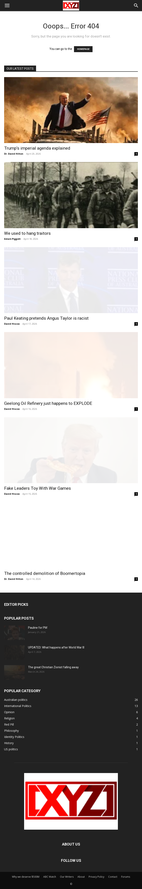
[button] (7, 5)
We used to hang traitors (27, 233)
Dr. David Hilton (13, 153)
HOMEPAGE (83, 49)
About (81, 876)
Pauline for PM (37, 627)
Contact (112, 876)
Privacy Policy (96, 876)
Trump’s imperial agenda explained (37, 148)
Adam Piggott (12, 238)
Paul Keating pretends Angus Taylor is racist (46, 318)
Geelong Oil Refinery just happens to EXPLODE (48, 403)
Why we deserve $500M (25, 876)
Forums (125, 876)
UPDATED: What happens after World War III (56, 647)
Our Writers (67, 876)
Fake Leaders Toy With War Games (37, 488)
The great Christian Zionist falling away (53, 667)
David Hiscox (12, 323)
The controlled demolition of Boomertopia (44, 573)
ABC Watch (49, 876)
